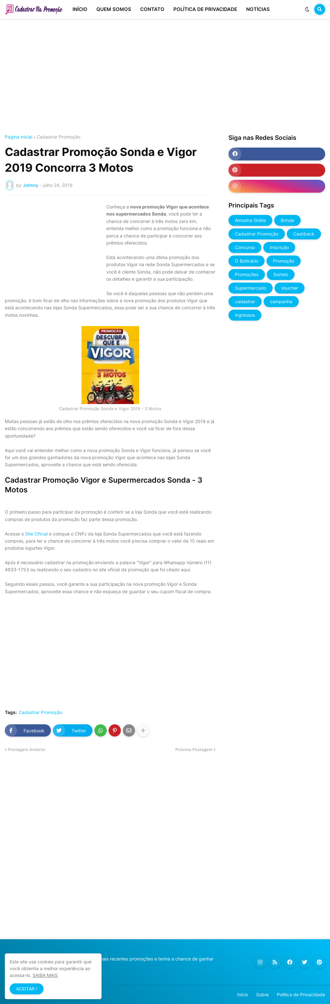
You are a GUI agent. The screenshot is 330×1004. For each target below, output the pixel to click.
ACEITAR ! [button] (26, 988)
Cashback (304, 234)
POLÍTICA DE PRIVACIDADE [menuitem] (205, 9)
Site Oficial (36, 533)
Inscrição (279, 247)
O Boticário (246, 261)
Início (242, 994)
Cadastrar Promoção (58, 137)
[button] (307, 9)
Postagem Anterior (27, 749)
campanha (281, 301)
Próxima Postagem (193, 749)
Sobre (262, 994)
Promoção (283, 261)
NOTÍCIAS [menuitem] (258, 9)
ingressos (245, 315)
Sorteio (280, 274)
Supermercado (250, 288)
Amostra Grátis (250, 220)
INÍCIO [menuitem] (80, 9)
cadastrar (245, 301)
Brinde (287, 220)
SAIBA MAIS (45, 975)
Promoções (246, 274)
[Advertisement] (165, 77)
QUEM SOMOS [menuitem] (113, 9)
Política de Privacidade (301, 994)
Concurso (245, 247)
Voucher (289, 288)
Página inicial (18, 137)
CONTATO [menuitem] (152, 9)
